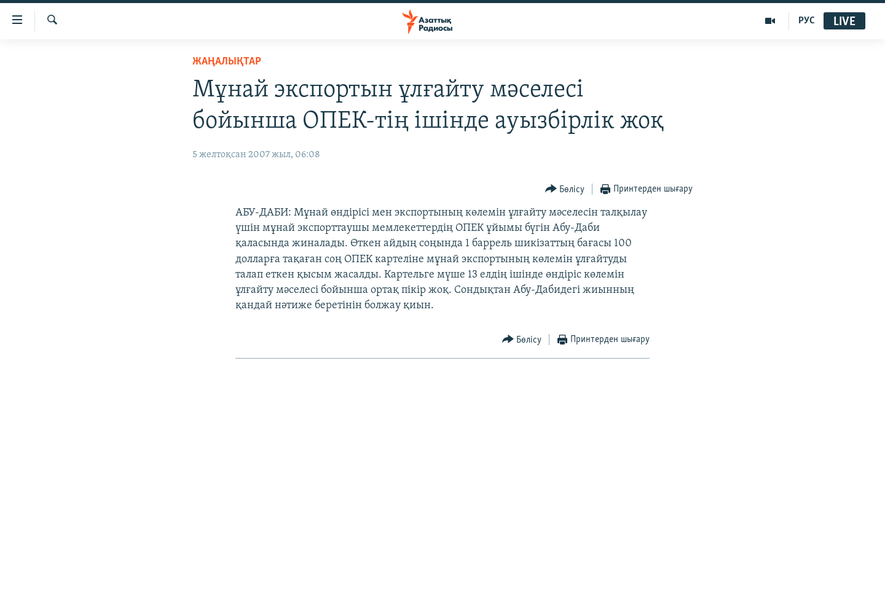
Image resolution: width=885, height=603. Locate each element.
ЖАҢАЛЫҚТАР (226, 62)
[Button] (565, 189)
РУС (806, 21)
